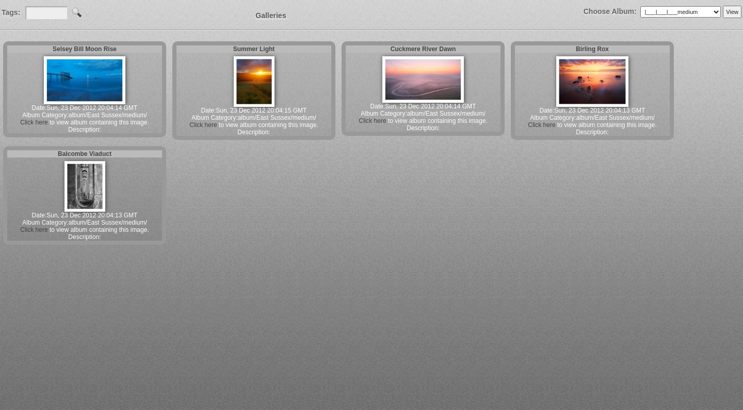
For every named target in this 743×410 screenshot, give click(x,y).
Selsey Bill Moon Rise (85, 49)
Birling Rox (592, 49)
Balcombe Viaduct (84, 153)
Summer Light (254, 49)
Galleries (270, 15)
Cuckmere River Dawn (423, 49)
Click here (33, 122)
